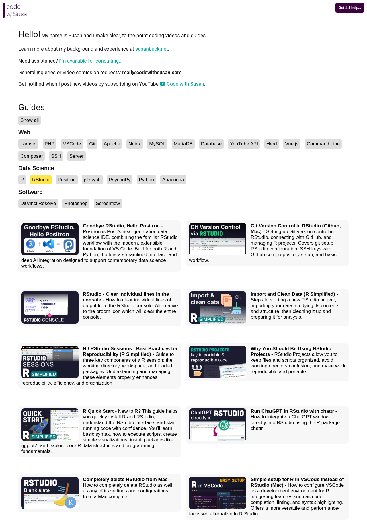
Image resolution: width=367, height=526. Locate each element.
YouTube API (244, 144)
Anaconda (173, 179)
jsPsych (92, 179)
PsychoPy (120, 179)
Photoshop (75, 203)
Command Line (323, 144)
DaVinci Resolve (38, 203)
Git (92, 144)
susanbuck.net (151, 49)
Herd (271, 144)
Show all (29, 120)
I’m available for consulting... (91, 61)
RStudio (40, 179)
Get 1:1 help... (350, 8)
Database (211, 144)
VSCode (72, 144)
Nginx (134, 144)
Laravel (28, 144)
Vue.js (291, 144)
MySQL (157, 144)
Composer (31, 156)
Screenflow (108, 203)
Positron (66, 179)
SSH (56, 156)
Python (146, 179)
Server (76, 156)
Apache (112, 144)
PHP (50, 144)
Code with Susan (182, 84)
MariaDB (183, 144)
